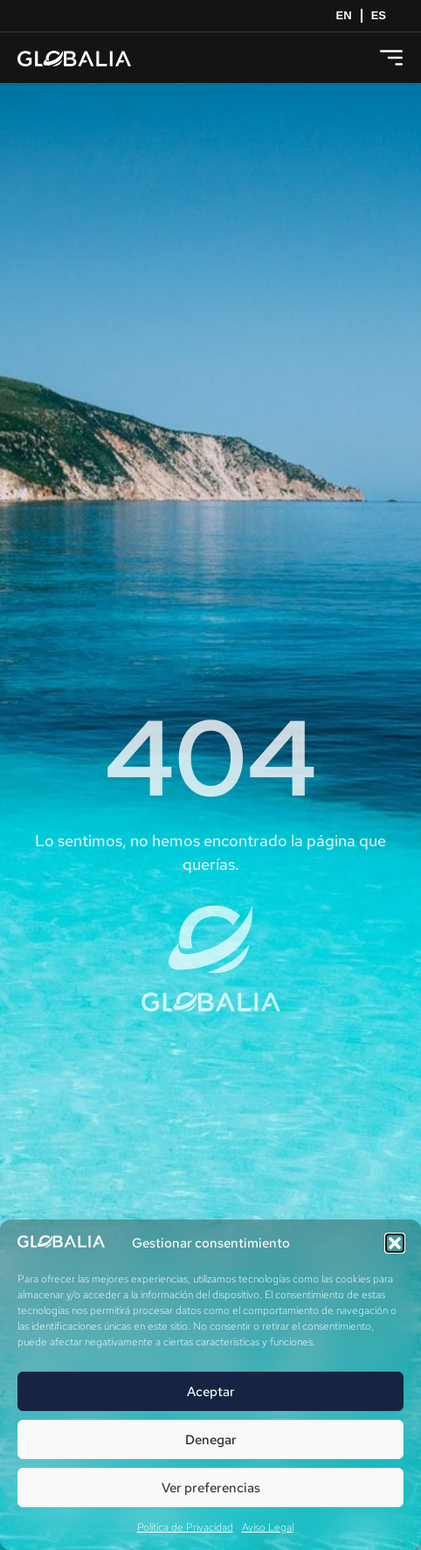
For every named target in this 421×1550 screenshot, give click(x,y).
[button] (395, 1243)
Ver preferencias (211, 1488)
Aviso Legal (267, 1527)
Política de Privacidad (185, 1527)
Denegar (211, 1440)
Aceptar (211, 1392)
